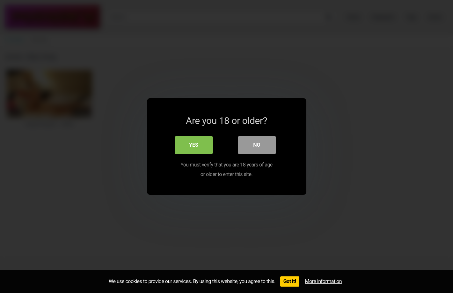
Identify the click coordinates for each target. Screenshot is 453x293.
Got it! (289, 281)
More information (323, 281)
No (256, 145)
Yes (193, 145)
